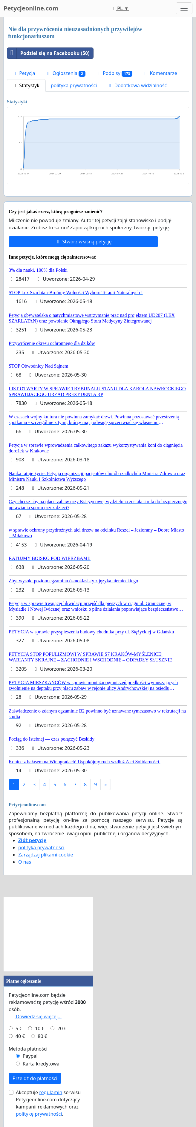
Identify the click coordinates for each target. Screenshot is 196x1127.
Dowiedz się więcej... (35, 1016)
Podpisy (114, 73)
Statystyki (26, 85)
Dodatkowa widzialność (137, 85)
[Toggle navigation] (184, 8)
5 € (19, 1028)
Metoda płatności (28, 1048)
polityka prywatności (74, 85)
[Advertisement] (48, 934)
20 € (62, 1028)
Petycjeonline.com (31, 8)
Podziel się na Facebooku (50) (48, 53)
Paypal (30, 1056)
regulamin (50, 1092)
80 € (42, 1036)
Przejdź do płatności (35, 1078)
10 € (40, 1028)
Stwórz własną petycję (83, 241)
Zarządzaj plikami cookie (45, 854)
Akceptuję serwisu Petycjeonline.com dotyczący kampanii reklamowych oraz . (48, 1103)
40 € (20, 1036)
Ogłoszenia (65, 73)
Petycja (23, 73)
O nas (24, 862)
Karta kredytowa (41, 1063)
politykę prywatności (39, 1114)
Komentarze (160, 73)
